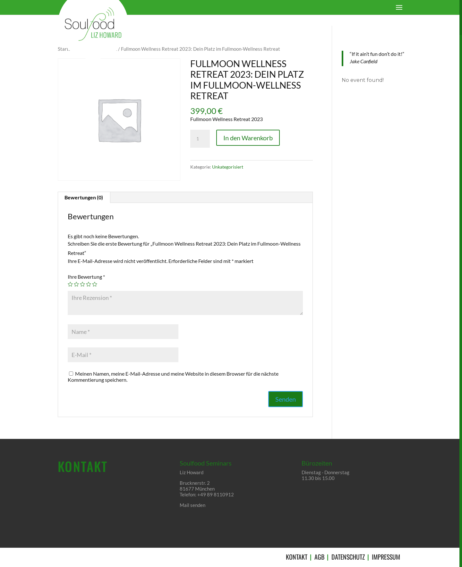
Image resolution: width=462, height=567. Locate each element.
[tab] (83, 197)
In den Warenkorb (248, 138)
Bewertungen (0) (83, 197)
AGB (319, 557)
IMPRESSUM (386, 557)
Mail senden (192, 505)
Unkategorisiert (227, 167)
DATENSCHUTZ (348, 557)
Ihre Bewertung (86, 277)
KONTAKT (296, 557)
